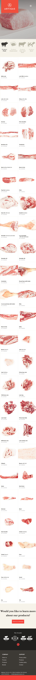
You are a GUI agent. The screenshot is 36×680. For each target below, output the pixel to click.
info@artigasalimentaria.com (17, 674)
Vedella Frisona (30, 638)
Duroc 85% (6, 638)
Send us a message (18, 621)
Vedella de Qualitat (14, 638)
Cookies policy (23, 662)
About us (4, 657)
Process (4, 660)
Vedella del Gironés (23, 638)
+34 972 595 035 (5, 674)
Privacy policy (22, 657)
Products (4, 662)
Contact (21, 664)
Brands (4, 664)
